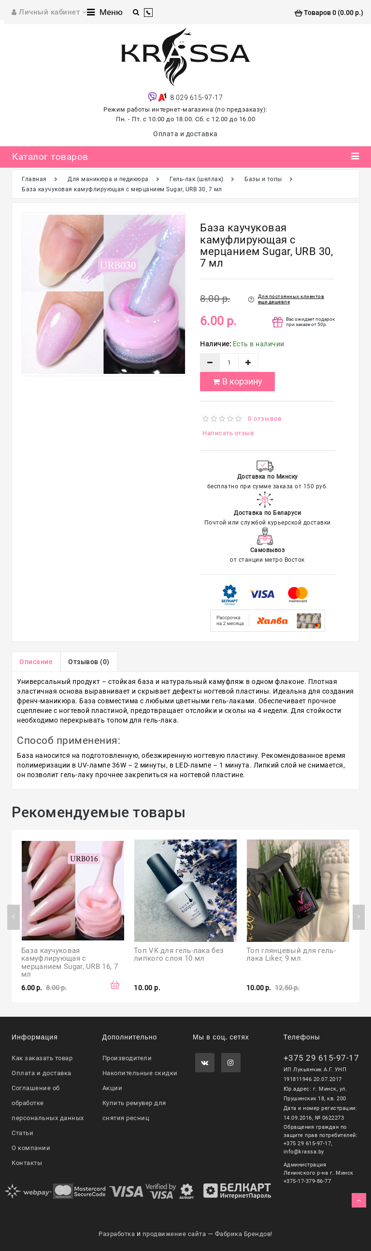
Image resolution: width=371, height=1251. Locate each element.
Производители (127, 1058)
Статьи (22, 1133)
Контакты (27, 1162)
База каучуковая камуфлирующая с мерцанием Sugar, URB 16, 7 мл (70, 962)
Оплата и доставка (185, 134)
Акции (112, 1088)
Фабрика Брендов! (243, 1233)
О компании (31, 1147)
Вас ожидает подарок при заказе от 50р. (310, 321)
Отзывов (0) (89, 662)
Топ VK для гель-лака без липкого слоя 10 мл (180, 954)
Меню (105, 12)
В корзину (237, 381)
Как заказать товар (42, 1058)
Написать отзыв (228, 433)
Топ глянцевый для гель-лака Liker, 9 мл (291, 954)
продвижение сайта (174, 1233)
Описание (36, 662)
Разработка (117, 1233)
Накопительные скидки (140, 1073)
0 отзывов (265, 418)
